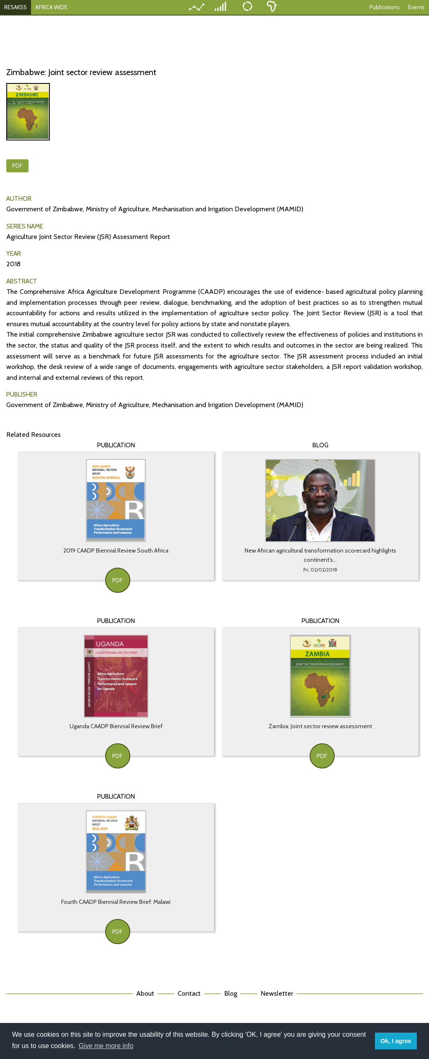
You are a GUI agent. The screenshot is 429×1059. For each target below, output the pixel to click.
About (145, 993)
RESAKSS (15, 7)
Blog (230, 993)
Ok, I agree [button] (395, 1041)
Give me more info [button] (106, 1045)
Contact (189, 993)
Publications (385, 7)
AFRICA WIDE (51, 7)
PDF (17, 165)
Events (416, 7)
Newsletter (277, 993)
